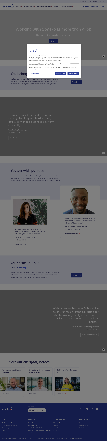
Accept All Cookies (73, 73)
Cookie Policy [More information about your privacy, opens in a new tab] (33, 68)
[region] (54, 61)
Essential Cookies (60, 73)
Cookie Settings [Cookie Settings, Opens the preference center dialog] (35, 73)
